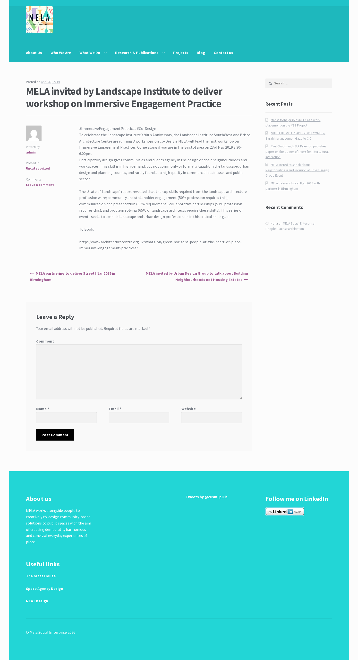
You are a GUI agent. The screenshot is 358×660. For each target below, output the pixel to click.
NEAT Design (37, 600)
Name (42, 408)
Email (115, 408)
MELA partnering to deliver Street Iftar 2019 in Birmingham (72, 276)
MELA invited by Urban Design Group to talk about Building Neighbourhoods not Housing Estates (197, 276)
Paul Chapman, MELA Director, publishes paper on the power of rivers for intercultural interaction (297, 151)
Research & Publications (136, 52)
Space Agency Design (44, 588)
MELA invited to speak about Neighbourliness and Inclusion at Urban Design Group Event (297, 170)
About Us (34, 52)
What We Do (89, 52)
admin (31, 152)
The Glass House (41, 575)
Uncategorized (38, 168)
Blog (201, 52)
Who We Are (61, 52)
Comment (45, 341)
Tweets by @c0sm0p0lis (207, 496)
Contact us (223, 52)
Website (188, 408)
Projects (180, 52)
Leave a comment (40, 185)
